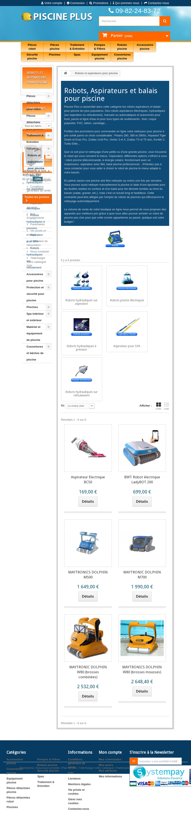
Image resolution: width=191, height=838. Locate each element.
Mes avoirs (106, 765)
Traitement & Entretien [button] (77, 46)
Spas (40, 776)
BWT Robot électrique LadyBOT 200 (142, 479)
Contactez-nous (156, 3)
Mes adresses (108, 770)
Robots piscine (47, 765)
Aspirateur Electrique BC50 (88, 479)
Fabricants (36, 380)
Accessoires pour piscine (35, 277)
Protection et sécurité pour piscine (35, 294)
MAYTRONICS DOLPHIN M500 (88, 574)
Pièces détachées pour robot (34, 102)
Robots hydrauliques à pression (36, 222)
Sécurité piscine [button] (32, 56)
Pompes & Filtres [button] (99, 46)
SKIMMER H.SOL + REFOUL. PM (36, 452)
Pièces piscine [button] (54, 46)
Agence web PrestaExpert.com (152, 824)
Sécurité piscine (48, 770)
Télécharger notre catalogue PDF (36, 597)
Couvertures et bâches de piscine (35, 353)
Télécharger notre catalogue (96, 824)
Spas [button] (77, 54)
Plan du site (69, 824)
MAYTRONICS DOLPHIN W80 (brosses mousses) (142, 669)
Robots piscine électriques (33, 202)
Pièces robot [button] (32, 46)
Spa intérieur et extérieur (35, 317)
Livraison (36, 509)
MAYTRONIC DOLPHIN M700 (142, 574)
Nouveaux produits (47, 824)
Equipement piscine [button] (100, 56)
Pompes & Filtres (48, 759)
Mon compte (110, 752)
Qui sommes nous (126, 3)
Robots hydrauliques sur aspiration (35, 182)
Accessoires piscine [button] (145, 46)
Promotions (98, 3)
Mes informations (110, 776)
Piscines (32, 307)
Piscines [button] (54, 54)
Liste (166, 406)
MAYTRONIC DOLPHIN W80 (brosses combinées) (88, 672)
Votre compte (51, 3)
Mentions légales (40, 516)
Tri (62, 405)
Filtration (33, 148)
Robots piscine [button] (122, 46)
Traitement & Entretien (35, 139)
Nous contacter (39, 587)
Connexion (76, 3)
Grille (158, 406)
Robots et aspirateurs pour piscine (36, 162)
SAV (33, 533)
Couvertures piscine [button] (122, 56)
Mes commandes (110, 759)
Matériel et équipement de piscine (34, 333)
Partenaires (37, 560)
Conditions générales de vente (76, 763)
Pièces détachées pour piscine (35, 122)
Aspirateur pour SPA (35, 238)
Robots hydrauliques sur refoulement (35, 257)
